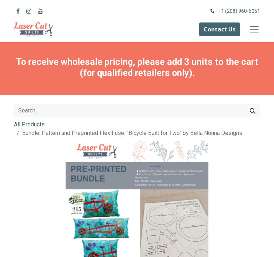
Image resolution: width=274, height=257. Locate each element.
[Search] (252, 110)
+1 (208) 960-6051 (239, 11)
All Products (29, 124)
